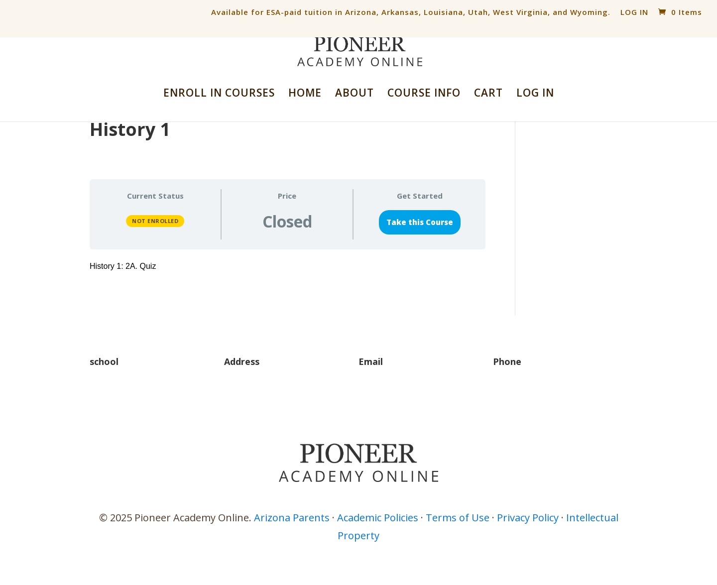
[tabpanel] (287, 266)
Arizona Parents (292, 517)
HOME (305, 94)
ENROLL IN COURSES (219, 94)
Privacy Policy (528, 517)
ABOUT (354, 94)
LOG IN (634, 12)
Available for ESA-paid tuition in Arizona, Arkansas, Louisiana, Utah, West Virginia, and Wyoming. (410, 12)
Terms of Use (457, 517)
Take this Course (419, 222)
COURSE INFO (424, 94)
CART (488, 94)
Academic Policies (377, 517)
